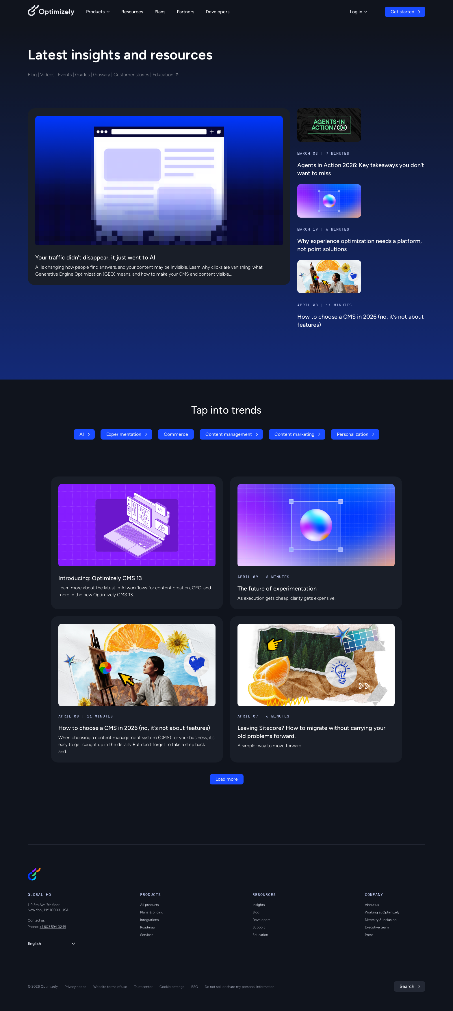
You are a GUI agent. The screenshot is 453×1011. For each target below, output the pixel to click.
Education (163, 74)
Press (369, 935)
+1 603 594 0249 (53, 927)
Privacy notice (75, 987)
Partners (185, 11)
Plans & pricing (151, 912)
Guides (82, 74)
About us (372, 905)
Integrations (149, 920)
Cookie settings (171, 987)
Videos (47, 74)
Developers (217, 11)
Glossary (101, 74)
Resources (132, 11)
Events (65, 74)
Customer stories (131, 74)
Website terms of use (110, 987)
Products (98, 11)
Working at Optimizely (382, 912)
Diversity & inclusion (381, 920)
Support (259, 927)
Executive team (377, 927)
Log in (358, 11)
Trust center (143, 987)
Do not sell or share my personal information (239, 987)
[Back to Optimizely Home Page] (51, 11)
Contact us (36, 920)
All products (149, 905)
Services (146, 935)
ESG (194, 987)
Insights (259, 905)
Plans (160, 11)
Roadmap (147, 927)
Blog (32, 74)
